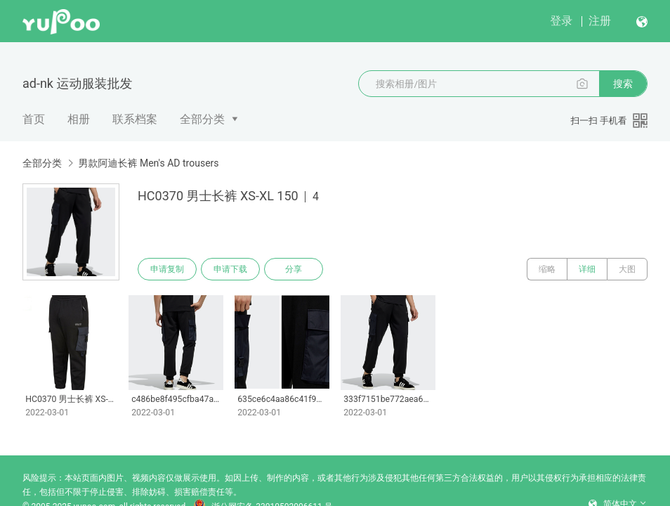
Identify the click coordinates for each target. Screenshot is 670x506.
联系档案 (134, 119)
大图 (627, 269)
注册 (600, 20)
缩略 (547, 269)
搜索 (623, 83)
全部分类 (202, 119)
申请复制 (167, 269)
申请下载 (230, 269)
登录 (561, 20)
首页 (33, 119)
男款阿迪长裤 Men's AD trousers (148, 163)
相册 (78, 119)
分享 (293, 269)
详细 (587, 269)
